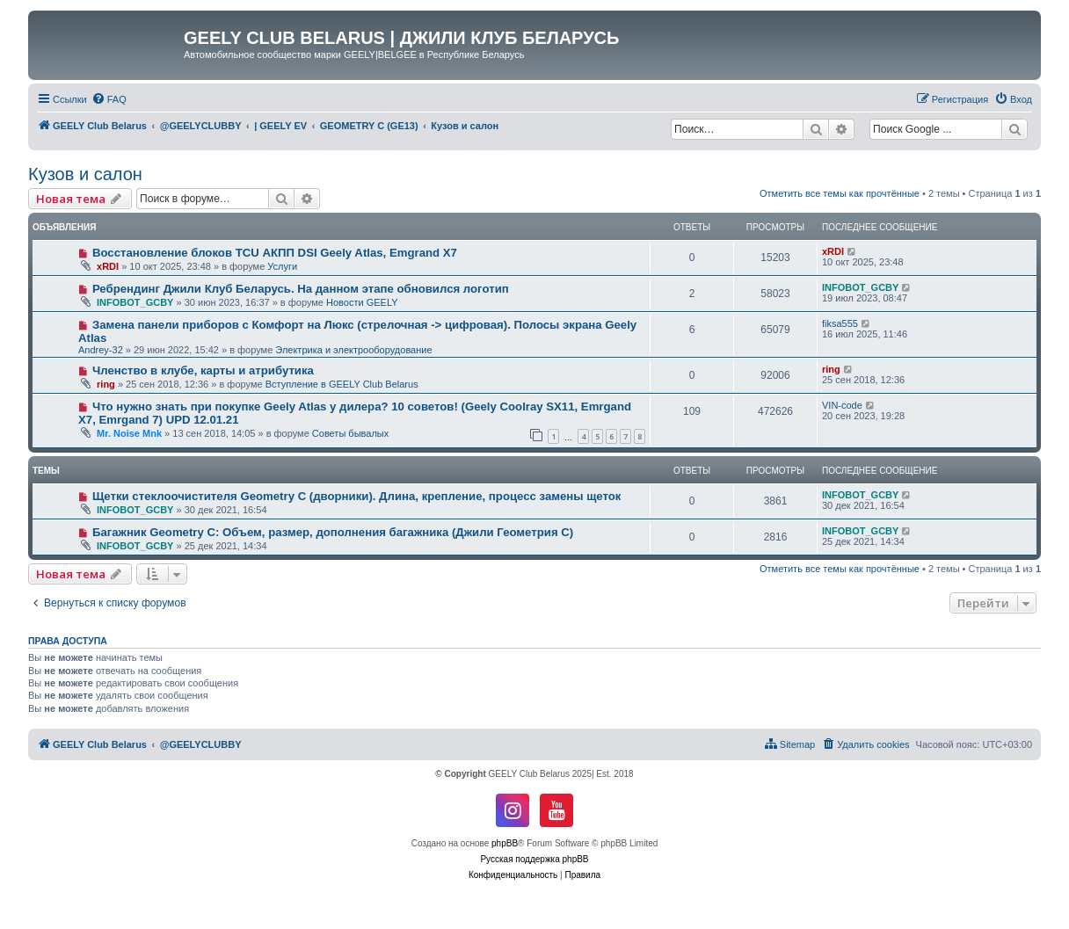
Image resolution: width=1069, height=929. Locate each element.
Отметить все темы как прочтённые (840, 193)
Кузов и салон (85, 174)
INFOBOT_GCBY (135, 302)
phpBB (504, 843)
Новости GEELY (362, 302)
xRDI (108, 266)
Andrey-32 (100, 350)
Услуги (282, 266)
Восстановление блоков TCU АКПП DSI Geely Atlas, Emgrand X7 (274, 252)
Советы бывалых (350, 433)
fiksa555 (840, 323)
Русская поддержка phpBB (534, 859)
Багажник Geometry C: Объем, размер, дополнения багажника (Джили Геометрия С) (332, 532)
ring (106, 384)
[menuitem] (109, 99)
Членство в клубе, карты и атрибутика (203, 370)
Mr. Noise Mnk (129, 433)
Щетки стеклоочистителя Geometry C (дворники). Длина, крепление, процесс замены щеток (357, 496)
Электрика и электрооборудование (353, 350)
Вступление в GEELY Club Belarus (341, 384)
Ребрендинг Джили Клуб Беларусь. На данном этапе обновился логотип (300, 288)
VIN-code (842, 405)
